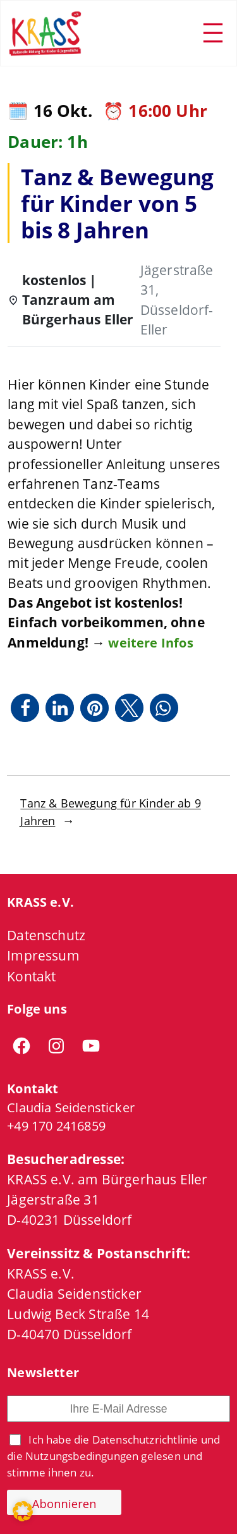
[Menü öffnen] (213, 32)
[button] (25, 708)
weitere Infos (150, 642)
